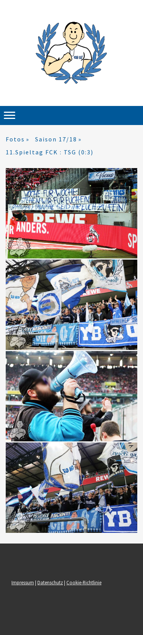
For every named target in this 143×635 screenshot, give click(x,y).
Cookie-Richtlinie (83, 582)
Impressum (22, 582)
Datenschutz (50, 582)
